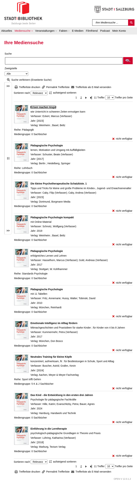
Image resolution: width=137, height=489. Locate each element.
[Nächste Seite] (86, 97)
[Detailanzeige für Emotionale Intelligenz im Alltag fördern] (54, 323)
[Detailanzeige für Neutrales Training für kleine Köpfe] (51, 356)
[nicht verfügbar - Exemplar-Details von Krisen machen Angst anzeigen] (122, 139)
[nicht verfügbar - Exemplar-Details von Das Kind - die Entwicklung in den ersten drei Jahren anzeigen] (122, 422)
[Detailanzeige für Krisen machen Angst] (43, 107)
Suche (8, 53)
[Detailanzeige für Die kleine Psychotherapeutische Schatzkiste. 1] (59, 183)
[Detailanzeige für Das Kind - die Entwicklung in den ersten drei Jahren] (62, 395)
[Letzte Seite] (91, 97)
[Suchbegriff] (110, 22)
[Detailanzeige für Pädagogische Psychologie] (47, 145)
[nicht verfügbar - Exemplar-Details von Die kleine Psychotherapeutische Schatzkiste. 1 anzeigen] (122, 211)
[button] (24, 31)
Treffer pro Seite (124, 97)
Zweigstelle (11, 68)
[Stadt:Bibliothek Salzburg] (23, 13)
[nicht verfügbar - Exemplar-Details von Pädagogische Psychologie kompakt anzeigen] (122, 244)
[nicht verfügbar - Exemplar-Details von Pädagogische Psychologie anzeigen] (122, 177)
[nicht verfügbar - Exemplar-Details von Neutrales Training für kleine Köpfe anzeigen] (122, 388)
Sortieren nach (22, 93)
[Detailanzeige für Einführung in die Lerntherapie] (49, 428)
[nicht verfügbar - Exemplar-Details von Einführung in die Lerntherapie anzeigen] (122, 456)
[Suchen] (131, 22)
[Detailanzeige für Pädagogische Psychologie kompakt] (52, 217)
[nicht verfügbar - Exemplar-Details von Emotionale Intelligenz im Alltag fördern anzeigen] (122, 350)
